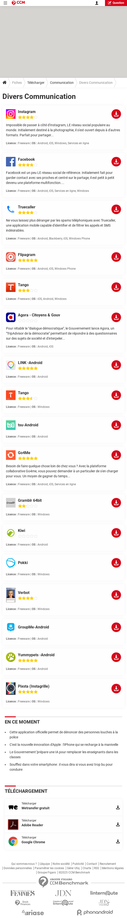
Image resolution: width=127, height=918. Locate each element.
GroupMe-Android (33, 627)
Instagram (27, 111)
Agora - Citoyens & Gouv (39, 315)
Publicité (78, 864)
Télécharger (35, 83)
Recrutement (108, 864)
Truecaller (26, 207)
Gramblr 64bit (30, 500)
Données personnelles (18, 868)
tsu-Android (28, 425)
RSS (96, 868)
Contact (92, 864)
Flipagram (26, 254)
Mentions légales (113, 868)
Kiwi (21, 530)
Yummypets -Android (36, 655)
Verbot (23, 592)
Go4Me (24, 452)
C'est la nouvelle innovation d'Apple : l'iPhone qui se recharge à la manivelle (64, 745)
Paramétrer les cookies (49, 868)
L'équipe (45, 864)
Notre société (61, 864)
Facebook (26, 159)
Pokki (23, 562)
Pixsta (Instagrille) (34, 686)
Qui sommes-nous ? (24, 864)
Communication (62, 83)
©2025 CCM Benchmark (74, 872)
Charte (87, 868)
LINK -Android (30, 362)
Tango (23, 285)
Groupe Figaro (47, 872)
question (116, 3)
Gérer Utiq (73, 868)
